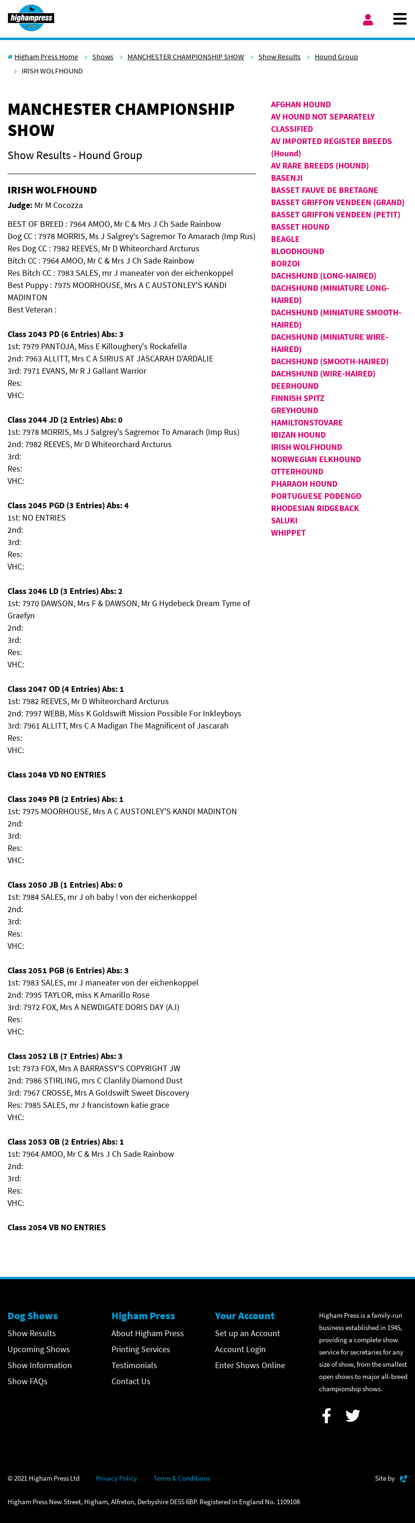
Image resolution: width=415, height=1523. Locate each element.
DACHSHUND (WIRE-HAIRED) (323, 373)
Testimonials (134, 1365)
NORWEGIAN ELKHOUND (316, 459)
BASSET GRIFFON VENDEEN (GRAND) (338, 202)
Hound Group (336, 56)
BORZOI (285, 263)
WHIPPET (288, 532)
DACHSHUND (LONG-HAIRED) (323, 275)
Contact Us (131, 1381)
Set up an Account (247, 1333)
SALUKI (284, 520)
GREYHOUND (294, 410)
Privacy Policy (116, 1478)
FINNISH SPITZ (298, 398)
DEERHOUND (295, 385)
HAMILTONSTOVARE (307, 422)
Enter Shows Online (250, 1365)
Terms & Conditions (181, 1478)
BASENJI (287, 177)
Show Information (40, 1365)
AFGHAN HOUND (301, 104)
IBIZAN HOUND (298, 434)
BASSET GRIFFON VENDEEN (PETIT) (335, 214)
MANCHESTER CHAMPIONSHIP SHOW (186, 56)
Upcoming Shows (39, 1349)
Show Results (279, 56)
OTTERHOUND (297, 471)
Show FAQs (28, 1381)
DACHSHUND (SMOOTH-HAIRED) (330, 361)
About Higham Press (148, 1333)
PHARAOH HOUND (304, 483)
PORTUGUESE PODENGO (316, 495)
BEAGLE (285, 238)
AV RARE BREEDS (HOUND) (320, 165)
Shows (102, 56)
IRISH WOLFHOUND (306, 446)
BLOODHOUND (297, 251)
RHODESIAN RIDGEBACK (315, 508)
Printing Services (141, 1349)
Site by (391, 1477)
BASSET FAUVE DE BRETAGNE (324, 189)
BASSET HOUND (300, 226)
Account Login (240, 1349)
